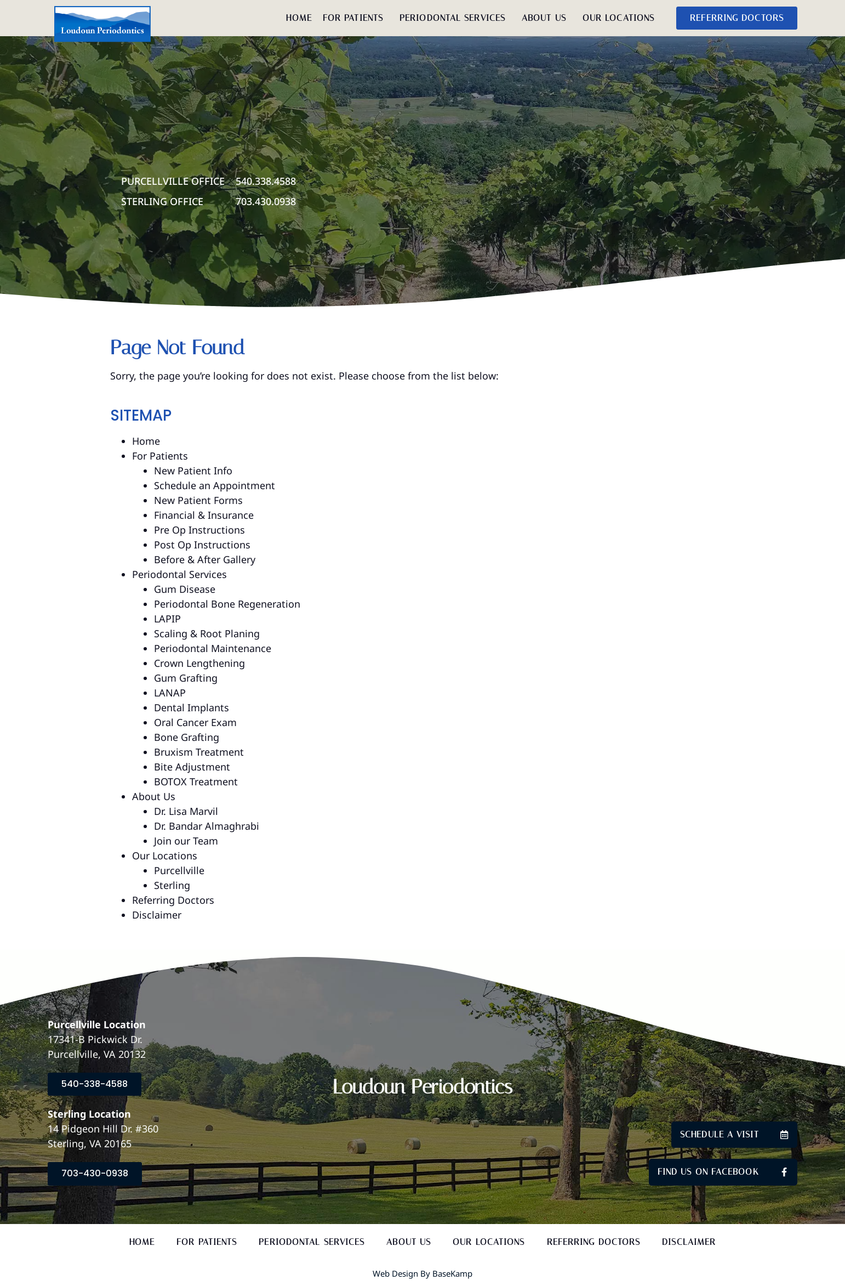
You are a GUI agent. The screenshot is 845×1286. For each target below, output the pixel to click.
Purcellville (179, 870)
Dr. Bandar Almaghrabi (206, 825)
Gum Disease (184, 589)
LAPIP (167, 618)
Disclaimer (156, 914)
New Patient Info (193, 470)
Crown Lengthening (199, 663)
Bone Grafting (186, 737)
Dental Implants (191, 707)
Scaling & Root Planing (207, 633)
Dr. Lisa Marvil (186, 811)
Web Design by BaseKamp (422, 1273)
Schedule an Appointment (214, 485)
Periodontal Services (455, 18)
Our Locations (621, 18)
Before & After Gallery (204, 559)
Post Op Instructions (202, 544)
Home (298, 18)
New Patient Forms (198, 500)
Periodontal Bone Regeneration (227, 603)
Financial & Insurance (204, 515)
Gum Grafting (186, 677)
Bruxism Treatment (199, 751)
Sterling (172, 885)
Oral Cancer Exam (195, 722)
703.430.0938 (266, 201)
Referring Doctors (173, 900)
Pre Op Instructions (199, 529)
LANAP (170, 692)
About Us (547, 18)
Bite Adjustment (192, 766)
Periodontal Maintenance (212, 648)
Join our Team (186, 840)
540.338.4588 (266, 181)
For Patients (356, 18)
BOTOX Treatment (196, 781)
